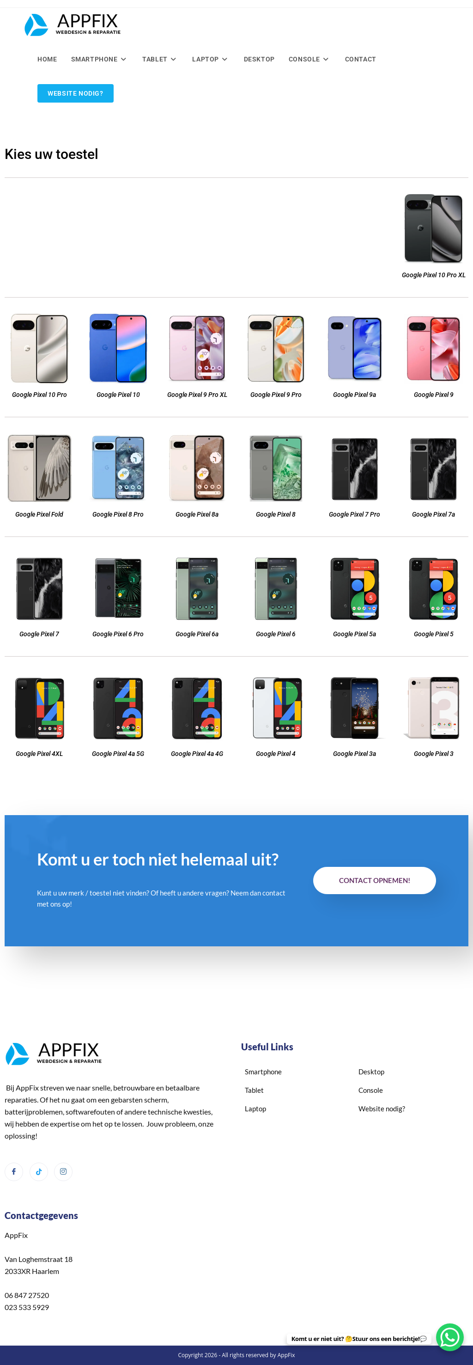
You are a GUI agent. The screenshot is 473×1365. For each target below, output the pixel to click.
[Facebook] (14, 1172)
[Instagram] (63, 1172)
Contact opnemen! (374, 880)
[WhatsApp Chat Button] (450, 1337)
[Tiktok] (39, 1172)
